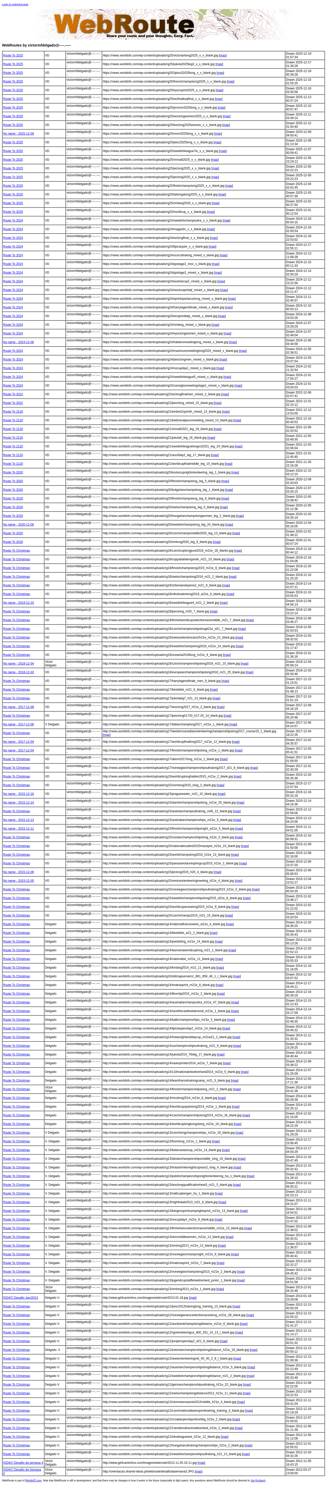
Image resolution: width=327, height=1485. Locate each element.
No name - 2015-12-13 (18, 820)
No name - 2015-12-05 (18, 881)
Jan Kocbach (258, 1480)
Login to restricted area (15, 4)
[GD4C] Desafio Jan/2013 (20, 1298)
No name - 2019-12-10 (18, 603)
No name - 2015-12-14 (18, 802)
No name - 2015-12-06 (18, 872)
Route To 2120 (13, 411)
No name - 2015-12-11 (18, 828)
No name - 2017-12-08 (18, 707)
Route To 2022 (13, 394)
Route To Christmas (16, 550)
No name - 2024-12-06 (18, 342)
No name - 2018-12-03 (18, 672)
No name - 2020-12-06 (18, 524)
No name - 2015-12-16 (18, 794)
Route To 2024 (13, 220)
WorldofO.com (33, 1480)
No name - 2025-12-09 (18, 133)
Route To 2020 (13, 472)
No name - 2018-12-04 (18, 663)
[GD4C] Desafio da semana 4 (23, 1463)
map (223, 55)
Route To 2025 (13, 55)
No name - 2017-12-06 (18, 724)
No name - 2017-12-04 (18, 742)
